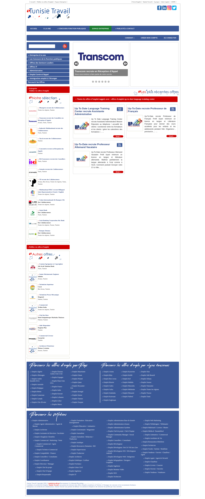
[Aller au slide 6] (109, 82)
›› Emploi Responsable (43, 475)
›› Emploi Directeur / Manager (43, 464)
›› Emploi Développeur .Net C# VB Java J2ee (122, 447)
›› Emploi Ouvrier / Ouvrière (153, 469)
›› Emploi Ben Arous (109, 379)
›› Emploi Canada (36, 399)
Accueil (32, 2)
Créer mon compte (149, 38)
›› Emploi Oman (76, 375)
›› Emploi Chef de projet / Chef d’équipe (120, 431)
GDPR (173, 2)
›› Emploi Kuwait (56, 394)
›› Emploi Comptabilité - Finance (44, 453)
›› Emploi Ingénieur (74, 471)
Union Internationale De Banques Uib (51, 200)
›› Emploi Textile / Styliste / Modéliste (154, 449)
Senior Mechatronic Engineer (48, 274)
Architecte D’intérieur (46, 346)
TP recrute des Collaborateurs (49, 179)
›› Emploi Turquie (76, 402)
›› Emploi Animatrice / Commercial (155, 435)
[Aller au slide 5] (105, 82)
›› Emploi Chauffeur (150, 462)
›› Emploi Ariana (108, 372)
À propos (156, 2)
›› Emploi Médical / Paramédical (152, 431)
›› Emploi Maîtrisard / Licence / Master (154, 428)
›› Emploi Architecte (74, 457)
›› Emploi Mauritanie (77, 372)
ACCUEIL (33, 28)
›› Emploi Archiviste (40, 430)
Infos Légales (165, 2)
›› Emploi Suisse (76, 395)
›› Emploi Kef (126, 379)
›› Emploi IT (71, 475)
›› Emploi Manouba (128, 386)
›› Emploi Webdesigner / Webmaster (155, 424)
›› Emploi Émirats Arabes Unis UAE (56, 373)
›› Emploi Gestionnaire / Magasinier (82, 430)
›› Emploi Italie (55, 390)
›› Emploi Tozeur (145, 393)
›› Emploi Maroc (56, 404)
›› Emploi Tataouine (146, 386)
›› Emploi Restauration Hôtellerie (152, 442)
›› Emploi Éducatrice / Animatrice (83, 426)
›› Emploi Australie (36, 384)
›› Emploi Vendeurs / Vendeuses (154, 472)
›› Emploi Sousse (145, 382)
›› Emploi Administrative (39, 420)
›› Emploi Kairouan (108, 397)
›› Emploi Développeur (114, 444)
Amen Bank (42, 210)
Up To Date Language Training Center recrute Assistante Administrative (92, 111)
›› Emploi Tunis (144, 397)
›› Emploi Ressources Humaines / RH (82, 446)
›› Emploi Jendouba (109, 393)
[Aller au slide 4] (102, 82)
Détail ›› (118, 136)
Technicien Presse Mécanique (48, 295)
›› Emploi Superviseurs (77, 450)
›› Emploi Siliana (145, 379)
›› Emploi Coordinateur (41, 460)
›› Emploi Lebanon (56, 397)
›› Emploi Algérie (36, 372)
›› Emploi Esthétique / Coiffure (78, 460)
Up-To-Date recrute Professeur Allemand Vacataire (92, 146)
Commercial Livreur (45, 336)
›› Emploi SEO (111, 473)
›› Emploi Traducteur (76, 453)
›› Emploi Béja (107, 375)
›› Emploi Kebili (126, 375)
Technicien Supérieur (46, 284)
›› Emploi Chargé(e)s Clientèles (44, 437)
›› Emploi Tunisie (76, 399)
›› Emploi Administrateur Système (118, 428)
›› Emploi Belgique (36, 388)
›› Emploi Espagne (56, 377)
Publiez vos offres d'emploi (39, 247)
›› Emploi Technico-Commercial (46, 450)
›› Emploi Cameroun (37, 395)
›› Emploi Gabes (107, 386)
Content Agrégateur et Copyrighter (50, 264)
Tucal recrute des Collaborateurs (49, 138)
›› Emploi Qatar (76, 382)
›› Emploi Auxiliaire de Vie (152, 438)
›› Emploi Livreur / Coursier (153, 465)
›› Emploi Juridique (76, 443)
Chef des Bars (43, 315)
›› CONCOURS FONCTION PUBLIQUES (71, 28)
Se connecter (170, 38)
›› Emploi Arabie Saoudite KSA (36, 380)
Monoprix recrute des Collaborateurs (51, 108)
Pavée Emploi (136, 2)
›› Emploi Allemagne (37, 375)
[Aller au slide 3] (99, 82)
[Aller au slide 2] (96, 82)
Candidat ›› (130, 38)
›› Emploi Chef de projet (43, 467)
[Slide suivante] (125, 63)
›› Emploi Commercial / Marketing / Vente (47, 440)
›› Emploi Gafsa (107, 389)
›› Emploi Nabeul (127, 397)
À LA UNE (47, 28)
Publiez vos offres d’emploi (45, 2)
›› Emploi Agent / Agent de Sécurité (155, 458)
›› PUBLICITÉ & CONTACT (124, 28)
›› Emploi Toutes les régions (149, 389)
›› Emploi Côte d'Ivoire (38, 402)
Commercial (43, 305)
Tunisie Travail (147, 2)
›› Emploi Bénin (35, 392)
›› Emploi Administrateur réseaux (117, 424)
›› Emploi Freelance (74, 464)
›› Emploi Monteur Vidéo (115, 470)
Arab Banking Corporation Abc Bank (51, 220)
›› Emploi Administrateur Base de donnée (120, 420)
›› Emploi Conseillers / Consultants (45, 457)
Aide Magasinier (44, 325)
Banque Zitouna (44, 231)
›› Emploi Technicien (113, 477)
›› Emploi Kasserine (128, 372)
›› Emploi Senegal (76, 392)
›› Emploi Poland (76, 379)
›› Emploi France (56, 387)
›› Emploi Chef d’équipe (43, 471)
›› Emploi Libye (56, 401)
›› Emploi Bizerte (108, 382)
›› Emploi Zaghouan (109, 400)
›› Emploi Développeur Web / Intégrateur (120, 457)
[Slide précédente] (76, 63)
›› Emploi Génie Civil (75, 467)
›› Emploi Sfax (144, 372)
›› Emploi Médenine (128, 389)
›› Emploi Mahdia (127, 382)
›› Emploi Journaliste (76, 433)
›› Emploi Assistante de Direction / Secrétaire (48, 433)
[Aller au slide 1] (93, 82)
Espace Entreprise (60, 2)
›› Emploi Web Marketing (152, 420)
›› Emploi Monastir (127, 393)
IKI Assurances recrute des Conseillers (51, 159)
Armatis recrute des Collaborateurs (50, 169)
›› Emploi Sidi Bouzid (147, 375)
